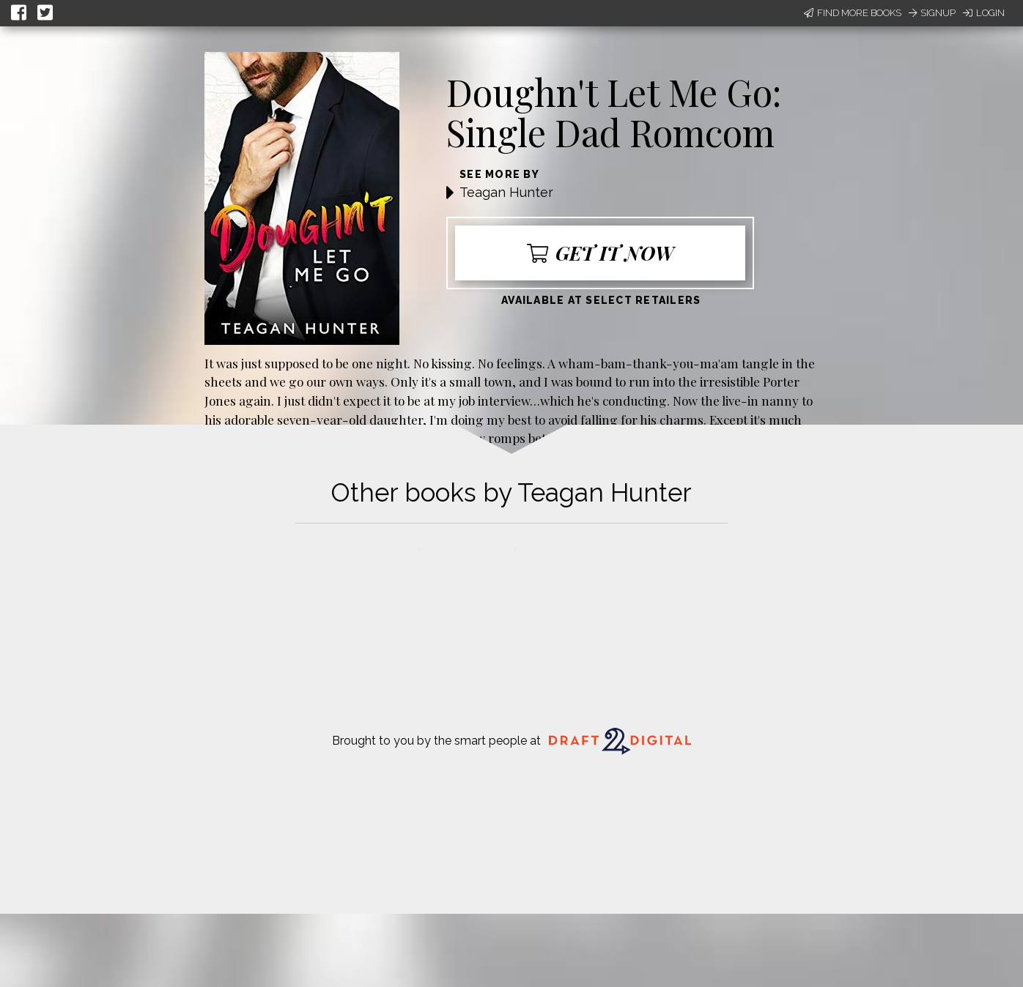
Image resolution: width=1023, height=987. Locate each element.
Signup (932, 12)
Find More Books (852, 12)
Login (984, 12)
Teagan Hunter (506, 192)
